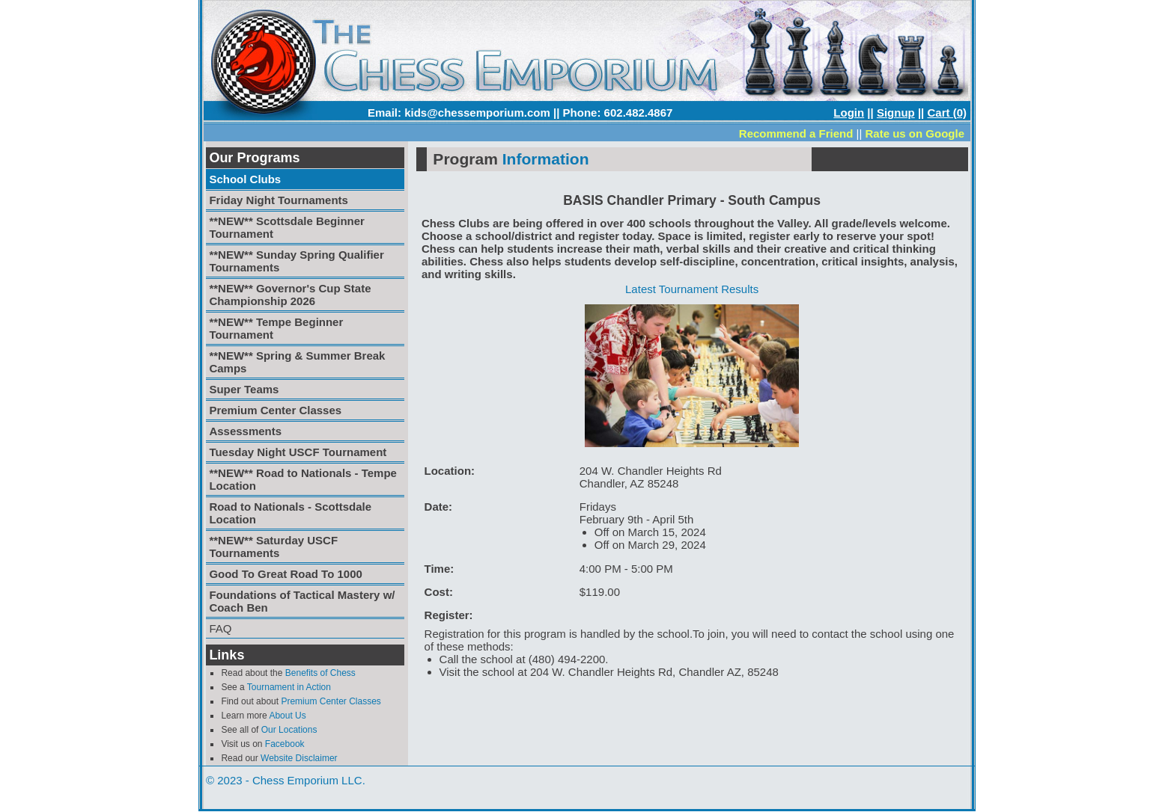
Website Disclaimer (299, 758)
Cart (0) (947, 112)
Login (848, 112)
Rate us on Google (914, 133)
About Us (287, 715)
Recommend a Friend (796, 133)
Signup (896, 112)
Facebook (285, 744)
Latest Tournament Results (691, 289)
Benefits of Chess (320, 673)
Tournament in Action (289, 687)
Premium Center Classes (330, 701)
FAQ (220, 628)
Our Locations (289, 730)
